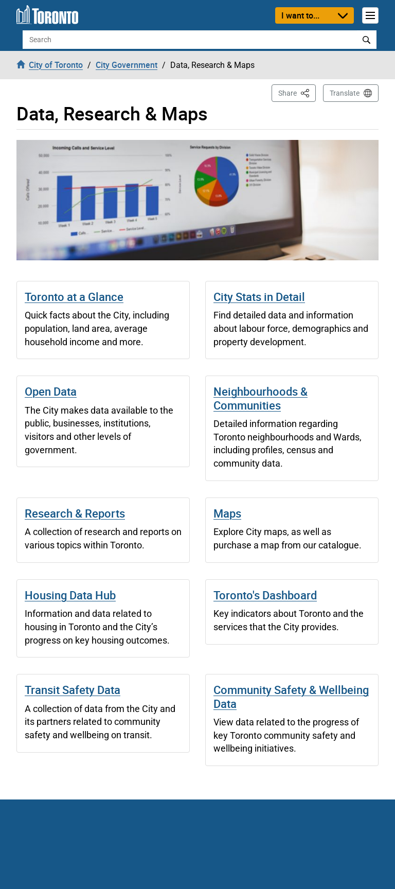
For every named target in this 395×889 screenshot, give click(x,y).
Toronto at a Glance (74, 296)
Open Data (51, 391)
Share (297, 92)
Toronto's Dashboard (265, 595)
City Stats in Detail (259, 296)
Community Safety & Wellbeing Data (291, 696)
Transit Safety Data (72, 689)
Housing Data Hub (70, 595)
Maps (227, 513)
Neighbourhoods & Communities (260, 398)
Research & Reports (75, 513)
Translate (345, 93)
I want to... (300, 15)
